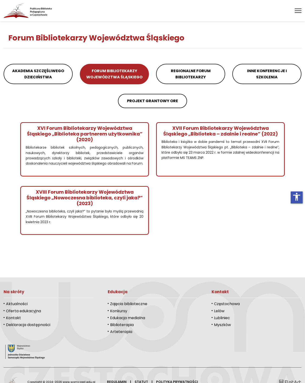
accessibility (296, 197)
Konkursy (118, 311)
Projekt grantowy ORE (152, 101)
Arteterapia (121, 331)
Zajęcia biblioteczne (128, 304)
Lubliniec (222, 318)
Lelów (219, 311)
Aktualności (17, 304)
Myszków (222, 325)
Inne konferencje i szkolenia (267, 74)
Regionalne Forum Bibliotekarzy (191, 74)
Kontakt (13, 318)
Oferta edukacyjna (23, 311)
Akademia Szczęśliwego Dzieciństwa (38, 74)
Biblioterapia (122, 325)
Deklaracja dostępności (28, 325)
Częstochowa (227, 304)
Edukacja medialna (127, 318)
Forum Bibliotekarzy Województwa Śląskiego (114, 74)
